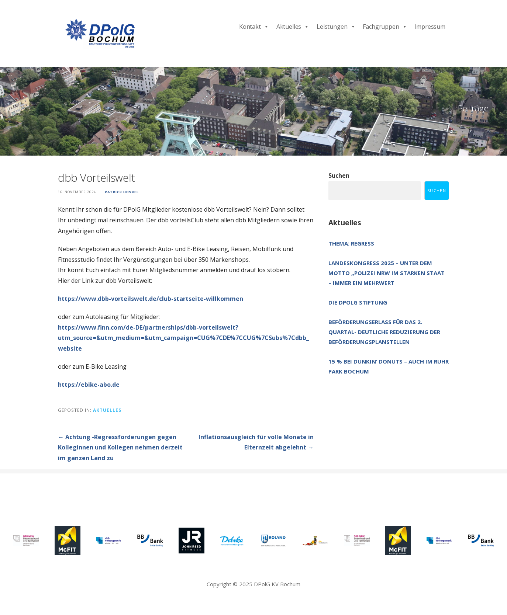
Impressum (429, 26)
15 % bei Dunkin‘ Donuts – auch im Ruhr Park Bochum (388, 366)
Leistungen (336, 26)
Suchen (338, 175)
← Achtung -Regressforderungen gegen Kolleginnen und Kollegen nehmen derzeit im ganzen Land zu (120, 447)
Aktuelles (292, 26)
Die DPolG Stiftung (357, 302)
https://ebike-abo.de (89, 385)
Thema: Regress (351, 243)
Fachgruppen (385, 26)
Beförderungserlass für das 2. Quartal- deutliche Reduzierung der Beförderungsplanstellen (384, 331)
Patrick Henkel (122, 192)
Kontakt (254, 26)
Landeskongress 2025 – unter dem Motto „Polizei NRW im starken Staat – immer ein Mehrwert (386, 272)
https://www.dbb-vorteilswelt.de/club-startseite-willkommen (150, 299)
